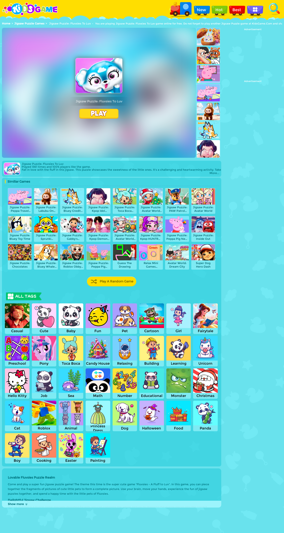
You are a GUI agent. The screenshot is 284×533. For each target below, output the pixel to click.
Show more (18, 504)
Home (6, 23)
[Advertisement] (252, 55)
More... (214, 173)
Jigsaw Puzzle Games (29, 23)
